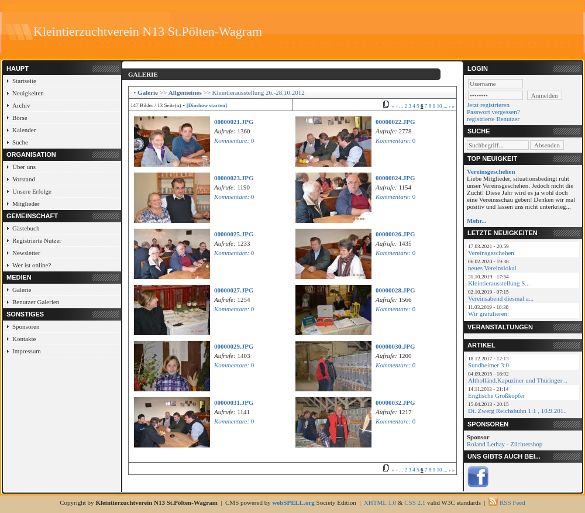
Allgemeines (185, 92)
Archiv (21, 105)
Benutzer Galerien (35, 301)
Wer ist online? (31, 264)
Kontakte (24, 338)
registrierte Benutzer (493, 118)
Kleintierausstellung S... (499, 283)
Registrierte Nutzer (36, 240)
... (401, 106)
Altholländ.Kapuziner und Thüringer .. (517, 380)
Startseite (24, 80)
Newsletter (26, 252)
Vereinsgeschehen (491, 252)
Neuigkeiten (28, 93)
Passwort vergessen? (493, 111)
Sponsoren (25, 326)
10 (439, 106)
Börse (19, 117)
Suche (20, 142)
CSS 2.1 (414, 502)
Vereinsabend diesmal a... (501, 298)
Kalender (24, 129)
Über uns (24, 166)
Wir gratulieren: (488, 313)
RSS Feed (512, 502)
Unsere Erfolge (31, 191)
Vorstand (23, 179)
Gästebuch (25, 228)
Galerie (21, 289)
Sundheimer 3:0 (488, 365)
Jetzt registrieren (488, 104)
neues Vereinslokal (492, 267)
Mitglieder (25, 203)
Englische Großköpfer (496, 395)
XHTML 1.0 (380, 502)
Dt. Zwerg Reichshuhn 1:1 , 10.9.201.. (517, 410)
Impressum (26, 350)
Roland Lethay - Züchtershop (504, 443)
